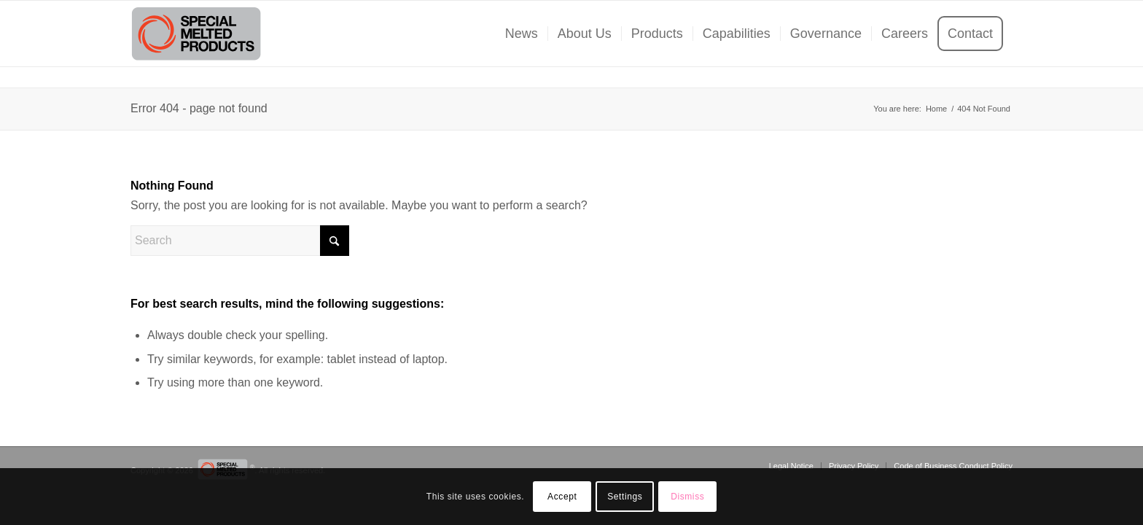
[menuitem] (521, 33)
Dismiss (687, 496)
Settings (624, 496)
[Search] (239, 240)
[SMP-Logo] (196, 33)
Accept (562, 496)
